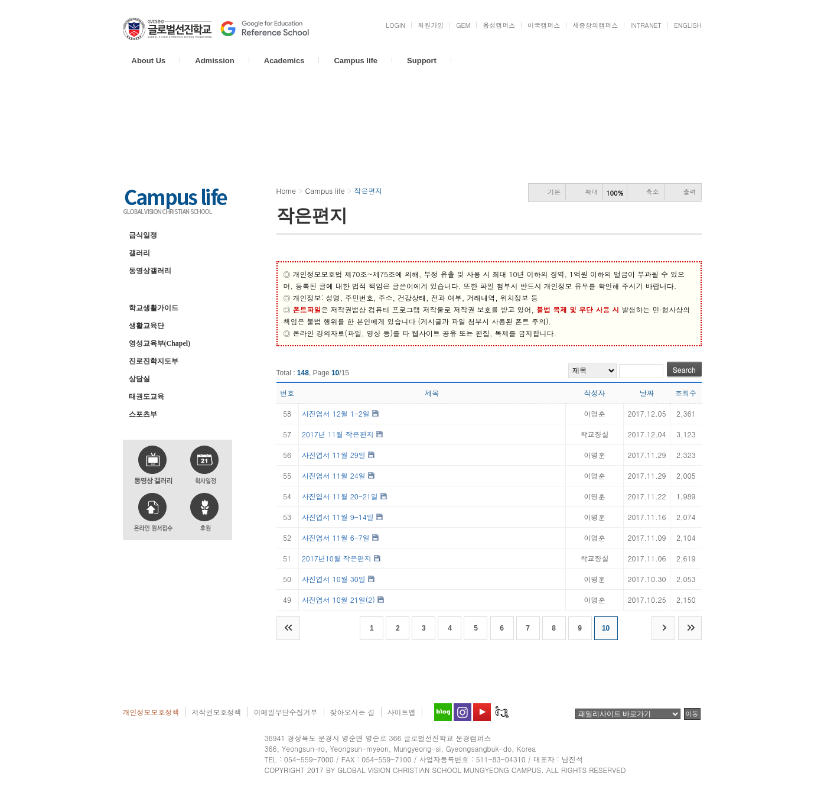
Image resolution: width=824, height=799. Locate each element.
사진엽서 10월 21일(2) (338, 600)
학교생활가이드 (153, 308)
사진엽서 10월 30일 (334, 579)
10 (606, 628)
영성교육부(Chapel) (160, 343)
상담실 (139, 379)
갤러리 (139, 253)
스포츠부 (143, 414)
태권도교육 (146, 396)
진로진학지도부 (153, 361)
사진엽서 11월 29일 (334, 455)
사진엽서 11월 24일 (334, 475)
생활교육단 (146, 325)
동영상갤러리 (150, 271)
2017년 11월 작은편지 (338, 434)
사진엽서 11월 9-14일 (338, 517)
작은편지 (143, 288)
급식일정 (143, 235)
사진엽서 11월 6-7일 (336, 537)
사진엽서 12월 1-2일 (336, 413)
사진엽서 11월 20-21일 (340, 496)
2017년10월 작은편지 (337, 558)
